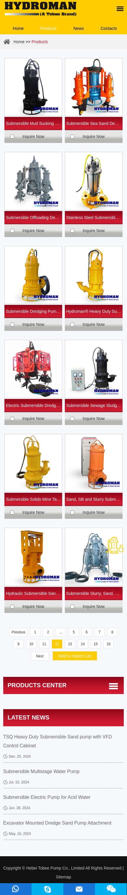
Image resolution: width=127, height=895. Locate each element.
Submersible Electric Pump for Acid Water (46, 797)
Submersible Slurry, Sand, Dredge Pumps (94, 593)
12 (57, 644)
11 (44, 644)
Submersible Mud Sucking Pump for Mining (34, 123)
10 (31, 644)
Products (48, 28)
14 (83, 644)
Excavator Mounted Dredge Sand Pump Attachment (57, 822)
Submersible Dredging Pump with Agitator (34, 311)
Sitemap (63, 877)
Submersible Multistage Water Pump (41, 771)
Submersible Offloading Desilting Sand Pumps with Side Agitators (34, 217)
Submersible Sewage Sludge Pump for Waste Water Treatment (94, 405)
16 (108, 644)
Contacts (108, 28)
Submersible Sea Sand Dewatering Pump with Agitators (94, 123)
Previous (18, 632)
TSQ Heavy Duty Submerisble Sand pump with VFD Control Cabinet (57, 741)
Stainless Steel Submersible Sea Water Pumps (94, 217)
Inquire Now (33, 136)
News (78, 28)
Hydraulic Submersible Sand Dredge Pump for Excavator (34, 593)
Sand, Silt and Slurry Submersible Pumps (94, 499)
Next (40, 656)
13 (70, 644)
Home (18, 28)
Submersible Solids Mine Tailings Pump (34, 499)
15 (96, 644)
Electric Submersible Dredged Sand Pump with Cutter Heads (34, 405)
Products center (37, 685)
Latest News (29, 717)
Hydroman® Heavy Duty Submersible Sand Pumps (94, 311)
